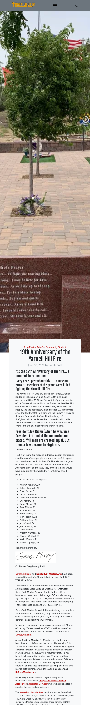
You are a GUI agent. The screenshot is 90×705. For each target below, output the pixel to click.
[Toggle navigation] (55, 5)
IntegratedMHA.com (38, 683)
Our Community (49, 347)
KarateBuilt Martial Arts (49, 573)
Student (62, 347)
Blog (26, 347)
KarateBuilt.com (23, 573)
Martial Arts (35, 347)
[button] (76, 5)
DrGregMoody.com (25, 672)
